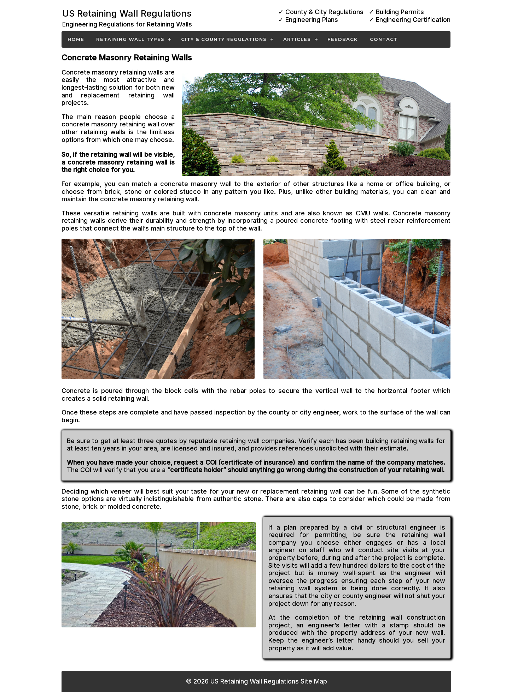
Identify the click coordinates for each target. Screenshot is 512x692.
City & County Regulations (224, 39)
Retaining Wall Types (130, 39)
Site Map (314, 681)
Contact (384, 39)
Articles (297, 39)
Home (76, 39)
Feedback (342, 39)
